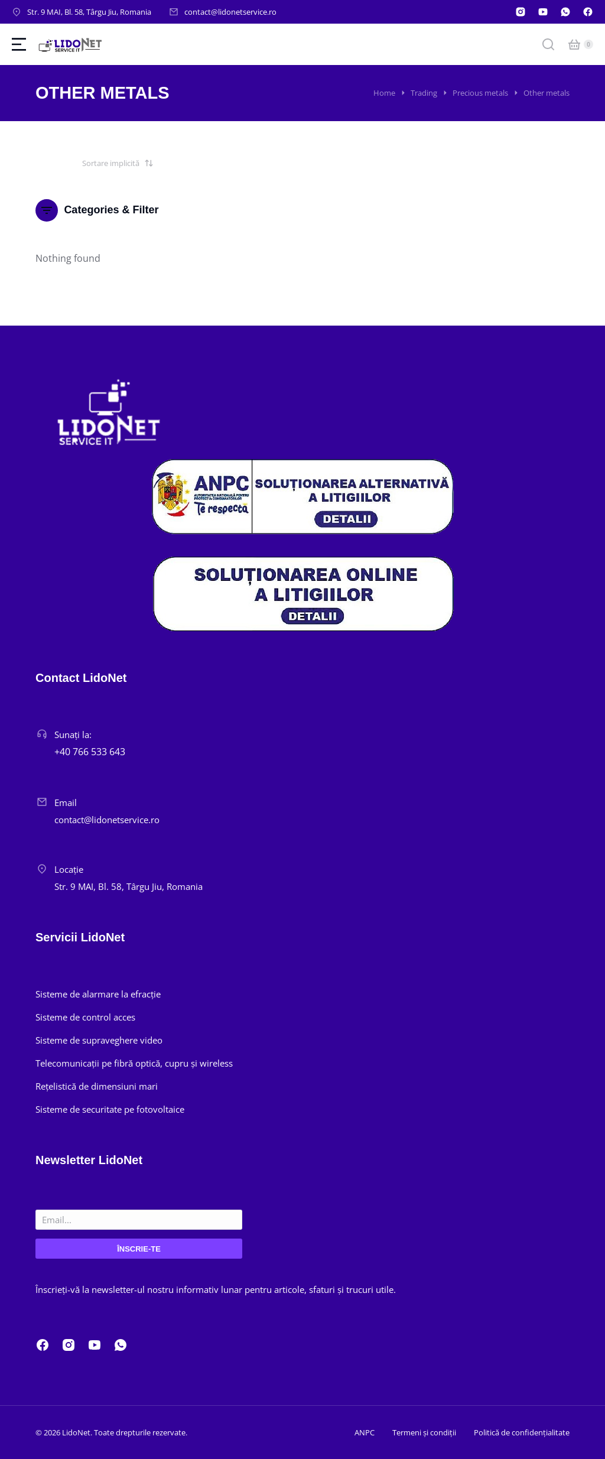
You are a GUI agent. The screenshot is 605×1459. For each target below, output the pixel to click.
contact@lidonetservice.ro (230, 12)
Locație (68, 869)
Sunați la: (73, 734)
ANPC (364, 1432)
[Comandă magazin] (94, 163)
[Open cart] (574, 44)
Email (65, 802)
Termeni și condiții (424, 1432)
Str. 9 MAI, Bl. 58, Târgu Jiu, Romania (89, 12)
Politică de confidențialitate (522, 1432)
